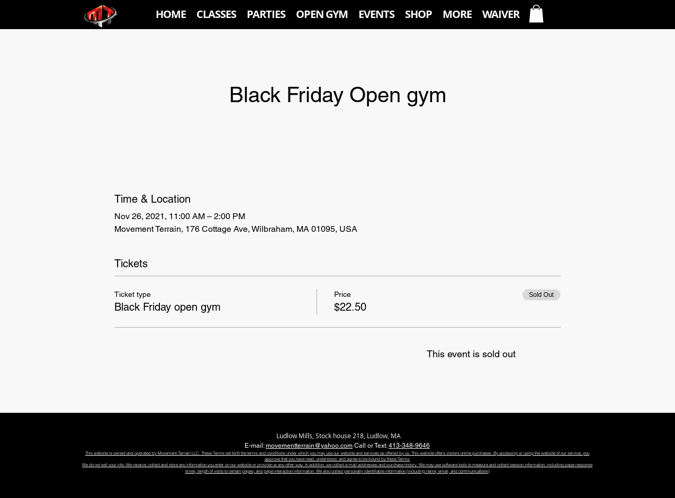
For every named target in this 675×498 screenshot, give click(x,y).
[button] (216, 14)
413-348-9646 (409, 445)
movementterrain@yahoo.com (309, 445)
